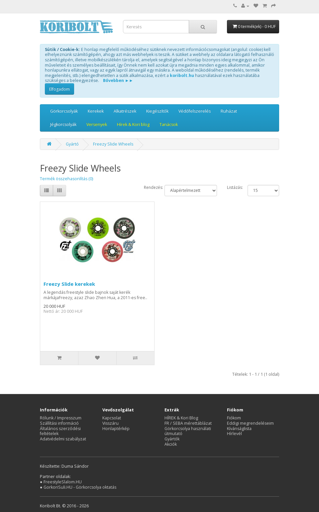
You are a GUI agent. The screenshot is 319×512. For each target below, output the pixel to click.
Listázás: (232, 187)
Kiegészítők (157, 111)
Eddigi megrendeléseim (250, 423)
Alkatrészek (125, 111)
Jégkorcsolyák (63, 124)
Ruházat (229, 111)
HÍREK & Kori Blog (181, 418)
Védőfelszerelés (194, 111)
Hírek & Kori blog (133, 124)
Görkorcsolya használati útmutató (187, 431)
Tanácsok (169, 124)
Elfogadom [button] (59, 89)
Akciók (170, 444)
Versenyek (96, 124)
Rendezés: (149, 187)
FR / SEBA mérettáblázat (188, 423)
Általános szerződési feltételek (60, 431)
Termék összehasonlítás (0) (66, 179)
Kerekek (96, 111)
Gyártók (171, 439)
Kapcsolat (111, 418)
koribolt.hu (182, 75)
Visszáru (110, 423)
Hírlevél (234, 433)
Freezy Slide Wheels (113, 144)
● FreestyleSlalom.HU (61, 482)
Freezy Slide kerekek (69, 283)
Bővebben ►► (118, 80)
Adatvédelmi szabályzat (63, 439)
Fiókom (234, 418)
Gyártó (72, 144)
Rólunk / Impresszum (60, 418)
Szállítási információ (59, 423)
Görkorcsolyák (64, 111)
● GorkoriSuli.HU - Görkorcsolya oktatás (78, 487)
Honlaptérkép (116, 428)
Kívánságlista (239, 428)
